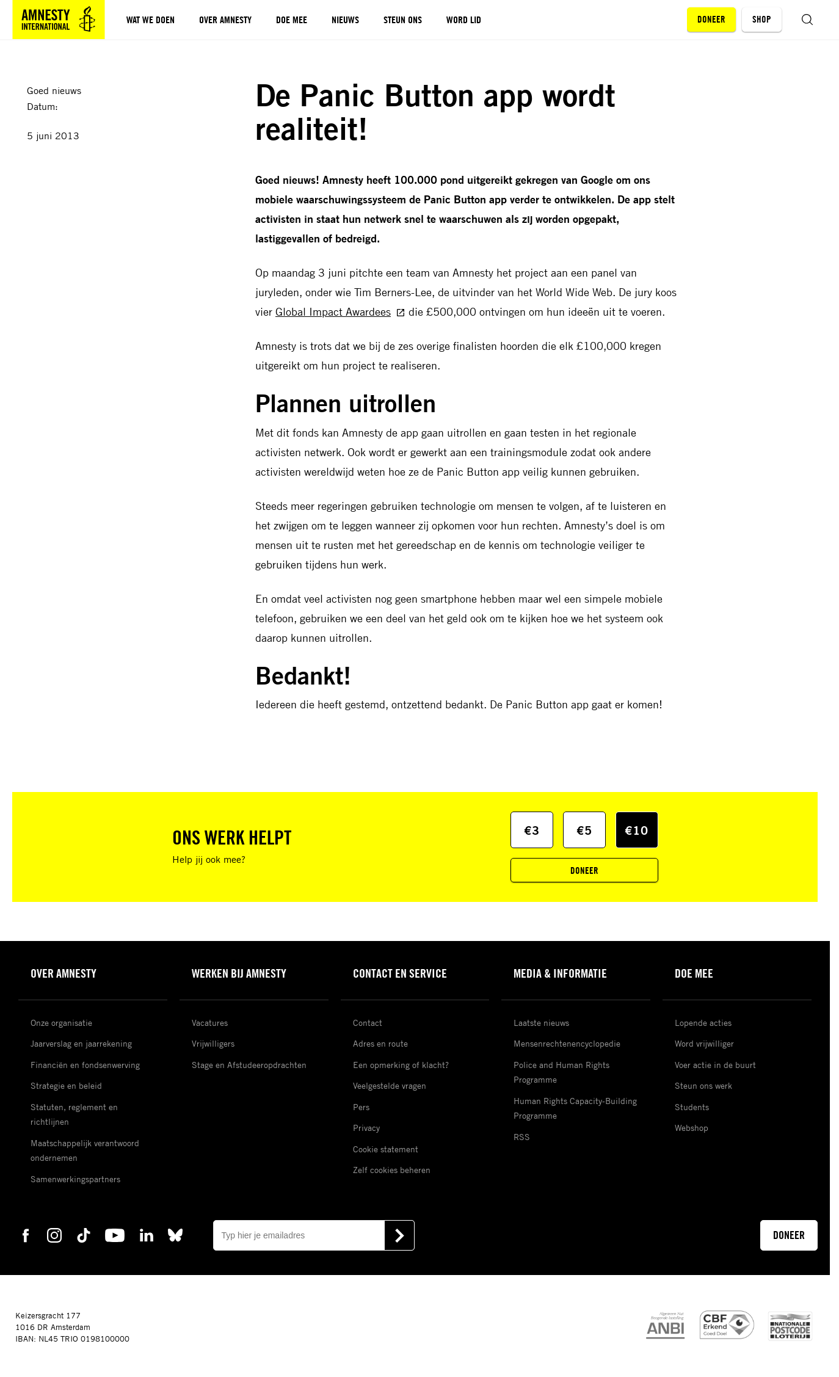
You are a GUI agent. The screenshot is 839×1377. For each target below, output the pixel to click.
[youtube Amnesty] (115, 1235)
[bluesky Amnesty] (175, 1235)
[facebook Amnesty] (25, 1235)
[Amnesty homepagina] (58, 19)
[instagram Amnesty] (54, 1235)
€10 (636, 830)
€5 (584, 830)
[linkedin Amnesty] (146, 1235)
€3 (532, 830)
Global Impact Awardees (340, 311)
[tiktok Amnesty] (83, 1235)
